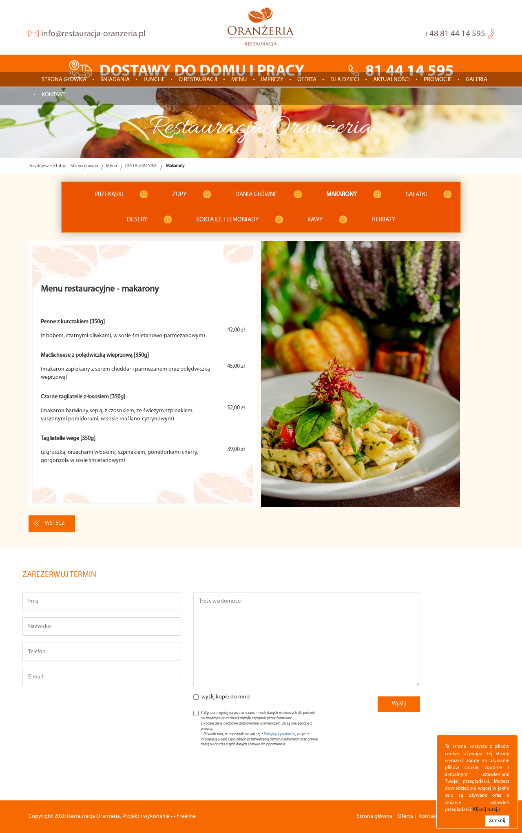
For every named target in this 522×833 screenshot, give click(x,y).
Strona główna (64, 80)
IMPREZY (272, 80)
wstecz (55, 524)
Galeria (476, 80)
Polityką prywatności (279, 734)
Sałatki (416, 195)
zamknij (497, 820)
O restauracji (198, 80)
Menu (239, 80)
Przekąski (109, 195)
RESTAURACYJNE (141, 166)
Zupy (179, 195)
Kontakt (53, 95)
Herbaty (383, 220)
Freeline (186, 816)
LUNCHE (154, 80)
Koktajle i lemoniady (227, 220)
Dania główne (256, 195)
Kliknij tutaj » (486, 809)
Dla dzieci (344, 80)
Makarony (341, 195)
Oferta (306, 80)
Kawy (315, 220)
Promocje (438, 80)
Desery (137, 220)
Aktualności (391, 80)
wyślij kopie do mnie (225, 698)
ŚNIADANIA (115, 80)
